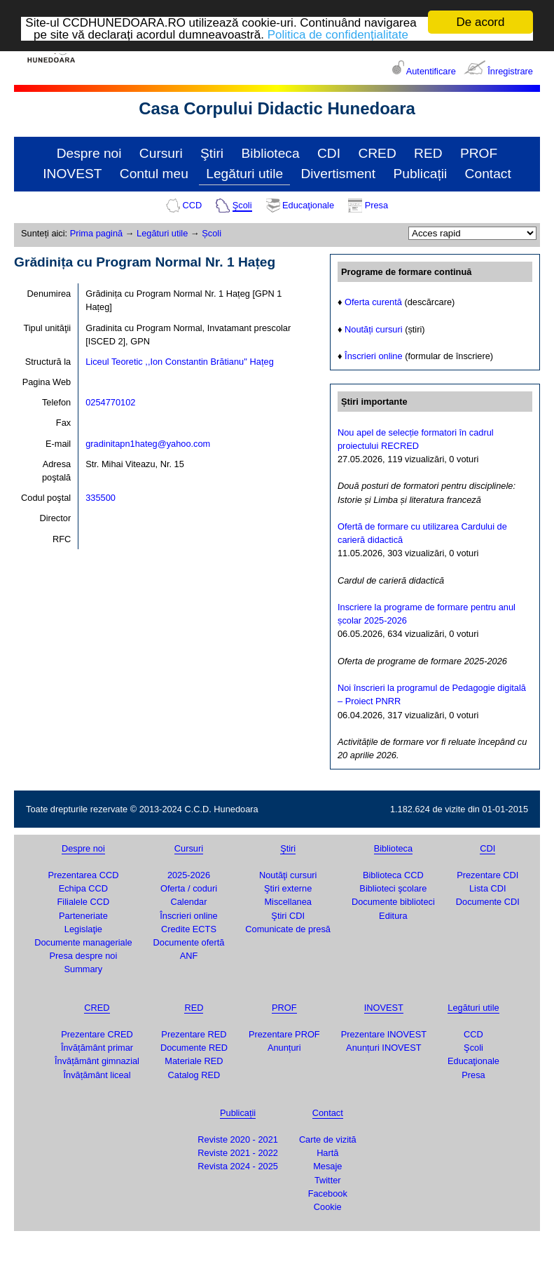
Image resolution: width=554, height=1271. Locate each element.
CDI (328, 153)
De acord (481, 22)
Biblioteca (270, 153)
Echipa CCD (83, 888)
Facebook (327, 1193)
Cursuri (161, 153)
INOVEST (72, 173)
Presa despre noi (84, 955)
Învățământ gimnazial (97, 1061)
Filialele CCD (83, 901)
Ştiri (211, 153)
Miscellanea (288, 901)
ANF (189, 955)
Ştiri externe (288, 888)
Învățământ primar (97, 1047)
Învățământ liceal (96, 1074)
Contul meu (154, 173)
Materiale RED (194, 1061)
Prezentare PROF (284, 1034)
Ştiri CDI (288, 915)
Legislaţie (83, 929)
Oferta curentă (373, 302)
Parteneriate (83, 915)
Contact (488, 173)
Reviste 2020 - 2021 (238, 1139)
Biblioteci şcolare (393, 888)
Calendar (189, 901)
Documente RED (194, 1047)
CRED (377, 153)
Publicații (420, 173)
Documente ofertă (189, 942)
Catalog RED (194, 1074)
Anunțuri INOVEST (383, 1047)
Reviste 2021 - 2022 (238, 1153)
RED (428, 153)
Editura (393, 915)
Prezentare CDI (487, 875)
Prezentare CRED (96, 1034)
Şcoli (242, 205)
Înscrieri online (374, 356)
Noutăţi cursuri (288, 875)
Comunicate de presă (288, 929)
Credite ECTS (188, 929)
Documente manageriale (83, 942)
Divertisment (338, 173)
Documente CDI (488, 901)
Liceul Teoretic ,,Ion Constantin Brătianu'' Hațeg (179, 361)
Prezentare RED (193, 1034)
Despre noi (89, 153)
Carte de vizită (327, 1139)
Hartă (327, 1153)
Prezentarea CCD (83, 875)
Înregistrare (510, 71)
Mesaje (327, 1166)
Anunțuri (284, 1047)
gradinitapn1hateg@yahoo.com (147, 443)
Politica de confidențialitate (338, 34)
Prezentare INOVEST (384, 1034)
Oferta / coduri (188, 888)
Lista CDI (487, 888)
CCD (192, 205)
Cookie (328, 1207)
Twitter (327, 1180)
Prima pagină (96, 233)
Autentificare (431, 71)
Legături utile (244, 173)
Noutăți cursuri (374, 328)
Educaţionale (308, 205)
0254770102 (110, 402)
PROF (478, 153)
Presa (376, 205)
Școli (211, 233)
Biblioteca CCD (393, 875)
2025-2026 (188, 875)
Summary (83, 969)
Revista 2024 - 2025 (238, 1166)
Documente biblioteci (393, 901)
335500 (100, 497)
